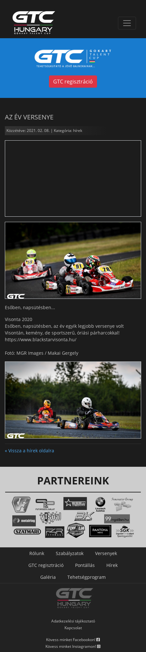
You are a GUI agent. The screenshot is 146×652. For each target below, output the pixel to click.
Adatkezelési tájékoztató (73, 621)
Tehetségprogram (86, 577)
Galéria (48, 577)
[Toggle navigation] (127, 23)
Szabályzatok (69, 553)
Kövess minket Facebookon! (73, 639)
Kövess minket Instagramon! (73, 646)
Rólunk (36, 553)
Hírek (112, 565)
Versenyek (106, 553)
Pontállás (85, 565)
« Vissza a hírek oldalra (29, 451)
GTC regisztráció (73, 81)
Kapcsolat (73, 627)
